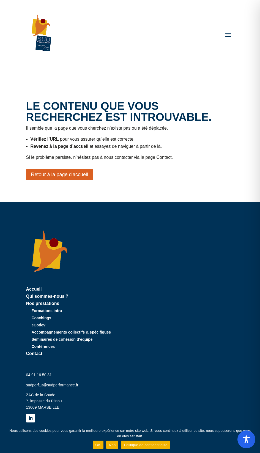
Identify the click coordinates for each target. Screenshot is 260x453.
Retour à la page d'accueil (59, 174)
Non (112, 445)
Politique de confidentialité (145, 445)
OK (98, 445)
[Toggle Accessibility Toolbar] (246, 439)
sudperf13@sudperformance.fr (52, 385)
